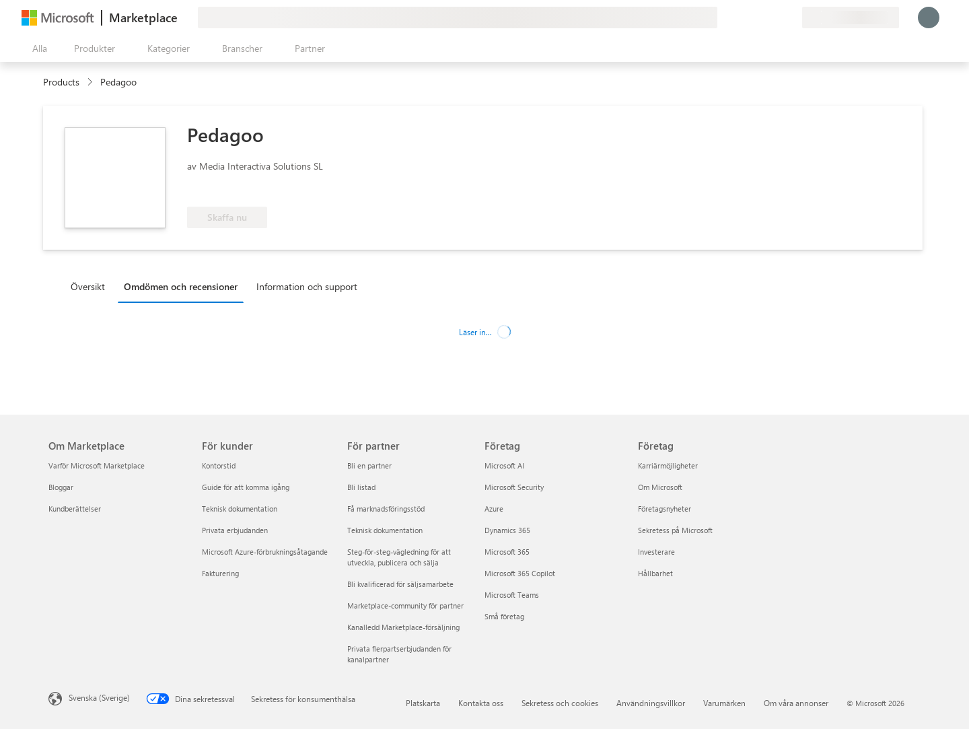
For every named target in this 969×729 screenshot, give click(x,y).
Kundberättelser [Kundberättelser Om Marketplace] (74, 509)
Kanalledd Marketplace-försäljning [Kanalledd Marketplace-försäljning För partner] (403, 627)
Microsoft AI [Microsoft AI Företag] (504, 465)
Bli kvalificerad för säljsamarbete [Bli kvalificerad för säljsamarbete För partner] (400, 584)
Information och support (306, 286)
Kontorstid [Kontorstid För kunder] (219, 465)
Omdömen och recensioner (181, 286)
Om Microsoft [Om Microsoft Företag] (660, 487)
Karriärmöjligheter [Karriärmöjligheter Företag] (668, 465)
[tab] (91, 286)
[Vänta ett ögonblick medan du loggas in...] (928, 17)
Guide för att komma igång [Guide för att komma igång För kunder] (245, 487)
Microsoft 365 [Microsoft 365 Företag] (507, 552)
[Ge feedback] (743, 17)
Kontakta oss (480, 702)
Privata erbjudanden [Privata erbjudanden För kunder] (235, 530)
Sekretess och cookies (560, 702)
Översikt (88, 286)
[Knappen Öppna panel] (37, 48)
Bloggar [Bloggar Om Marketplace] (60, 487)
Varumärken (724, 702)
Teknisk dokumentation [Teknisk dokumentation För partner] (385, 530)
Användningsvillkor (650, 702)
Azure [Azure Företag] (494, 509)
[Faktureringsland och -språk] (850, 17)
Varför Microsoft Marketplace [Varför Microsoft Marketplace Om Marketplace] (96, 465)
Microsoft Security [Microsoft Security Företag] (514, 487)
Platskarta (423, 702)
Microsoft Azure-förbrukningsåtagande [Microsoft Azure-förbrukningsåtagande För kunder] (265, 552)
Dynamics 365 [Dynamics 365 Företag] (507, 530)
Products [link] (61, 81)
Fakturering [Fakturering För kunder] (220, 573)
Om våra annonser (796, 702)
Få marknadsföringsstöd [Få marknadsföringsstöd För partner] (386, 509)
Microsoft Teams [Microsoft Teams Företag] (512, 595)
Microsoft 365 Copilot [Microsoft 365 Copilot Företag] (520, 573)
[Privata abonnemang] (791, 17)
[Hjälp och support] (759, 17)
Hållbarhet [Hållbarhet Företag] (655, 573)
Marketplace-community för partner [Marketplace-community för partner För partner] (405, 605)
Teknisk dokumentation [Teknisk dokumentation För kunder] (239, 509)
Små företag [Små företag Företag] (504, 616)
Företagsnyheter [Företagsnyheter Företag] (664, 509)
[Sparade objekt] (775, 17)
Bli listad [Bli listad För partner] (361, 487)
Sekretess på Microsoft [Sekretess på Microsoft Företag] (675, 530)
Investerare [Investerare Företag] (656, 552)
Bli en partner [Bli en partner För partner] (369, 465)
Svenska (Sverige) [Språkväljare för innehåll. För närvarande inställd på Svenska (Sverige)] (99, 697)
